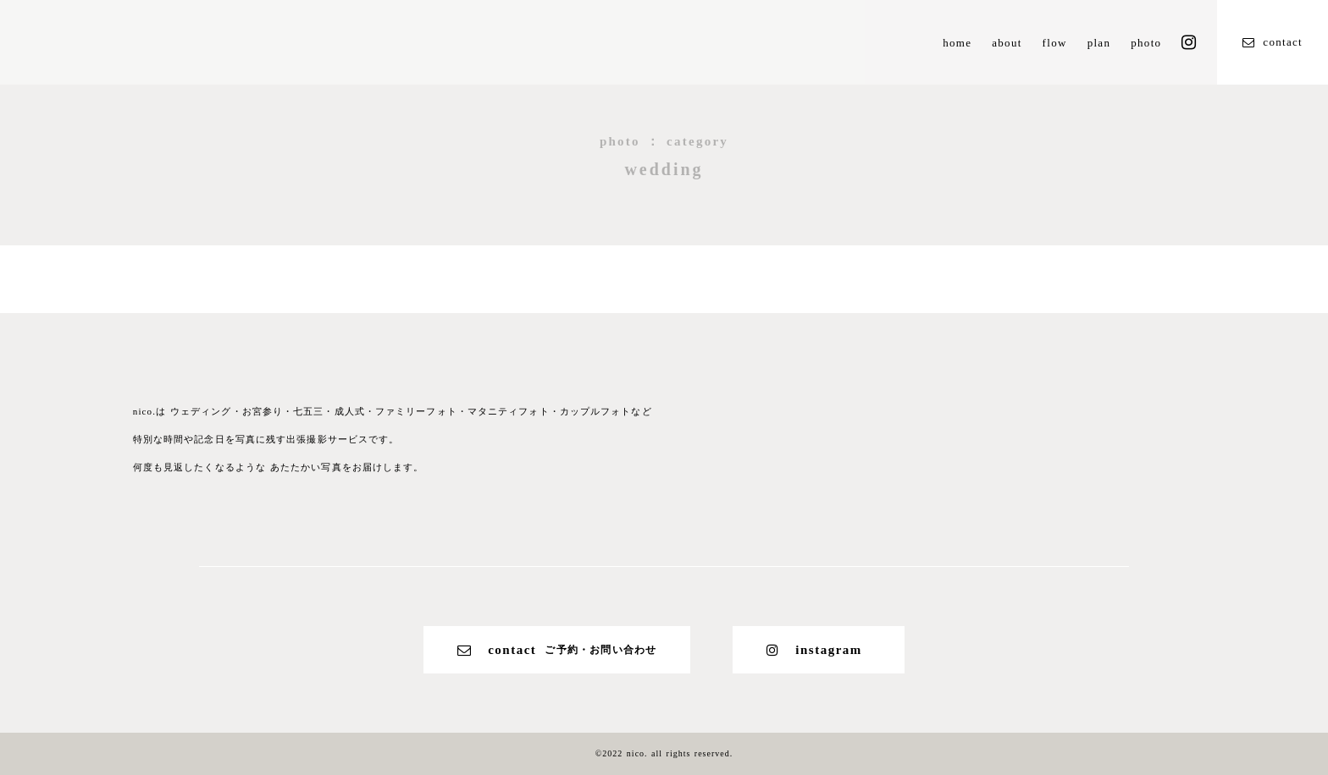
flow (1055, 42)
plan (1099, 42)
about (1006, 42)
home (957, 42)
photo (1146, 42)
